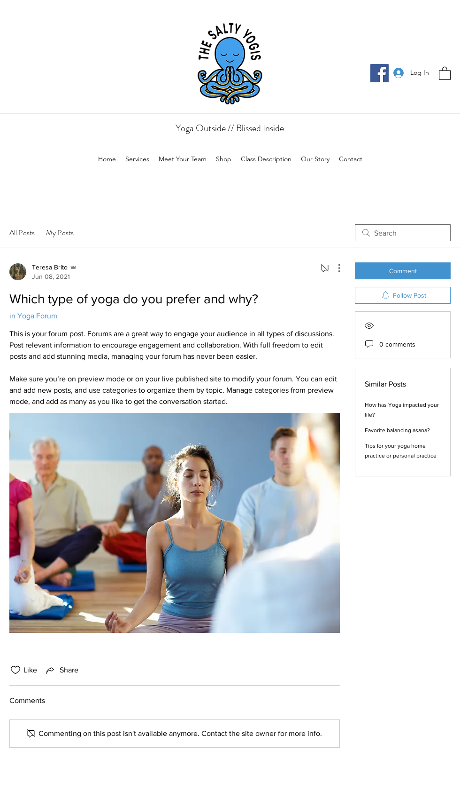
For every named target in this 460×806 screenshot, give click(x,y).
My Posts (60, 232)
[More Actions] (334, 268)
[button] (445, 73)
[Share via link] (61, 670)
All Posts (22, 232)
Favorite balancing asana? (397, 430)
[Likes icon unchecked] (15, 670)
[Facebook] (379, 73)
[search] (403, 232)
